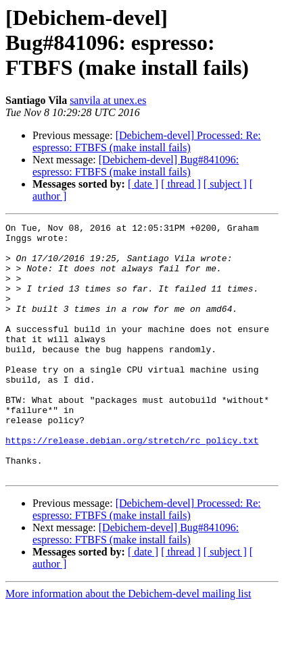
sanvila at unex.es (108, 100)
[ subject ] (225, 184)
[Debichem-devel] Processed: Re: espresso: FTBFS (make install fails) (146, 141)
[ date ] (143, 184)
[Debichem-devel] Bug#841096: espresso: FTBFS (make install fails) (135, 165)
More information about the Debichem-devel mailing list (128, 644)
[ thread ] (181, 184)
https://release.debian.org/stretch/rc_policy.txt (131, 485)
